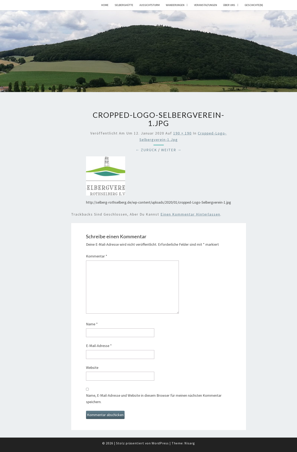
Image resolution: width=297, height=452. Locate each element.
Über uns (229, 5)
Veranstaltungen (205, 5)
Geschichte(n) (254, 5)
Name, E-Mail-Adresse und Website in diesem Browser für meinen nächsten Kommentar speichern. (154, 398)
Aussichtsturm (149, 5)
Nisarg (189, 443)
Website (92, 367)
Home (104, 5)
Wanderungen (175, 5)
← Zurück (146, 150)
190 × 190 (182, 133)
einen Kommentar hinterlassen (190, 214)
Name (92, 324)
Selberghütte (124, 5)
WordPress (160, 443)
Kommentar (96, 256)
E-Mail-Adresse (99, 345)
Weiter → (171, 150)
